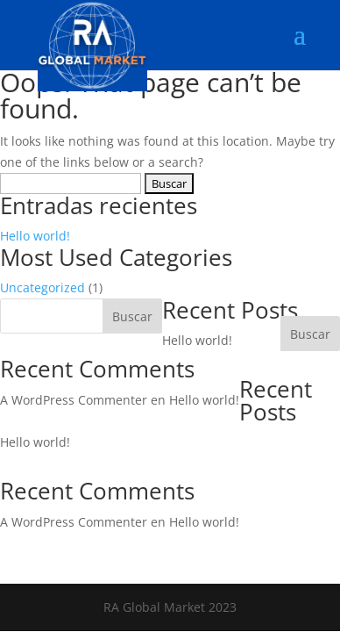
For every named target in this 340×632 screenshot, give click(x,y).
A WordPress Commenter (73, 399)
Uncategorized (42, 287)
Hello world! (35, 235)
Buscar (310, 334)
